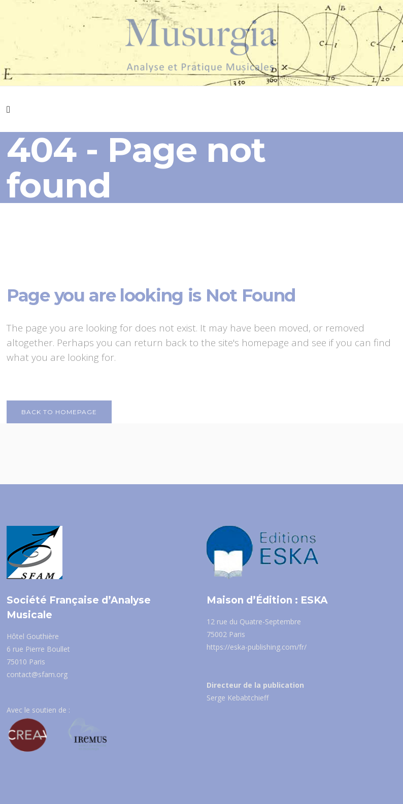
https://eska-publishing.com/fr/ (257, 647)
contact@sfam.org (37, 674)
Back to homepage (59, 412)
